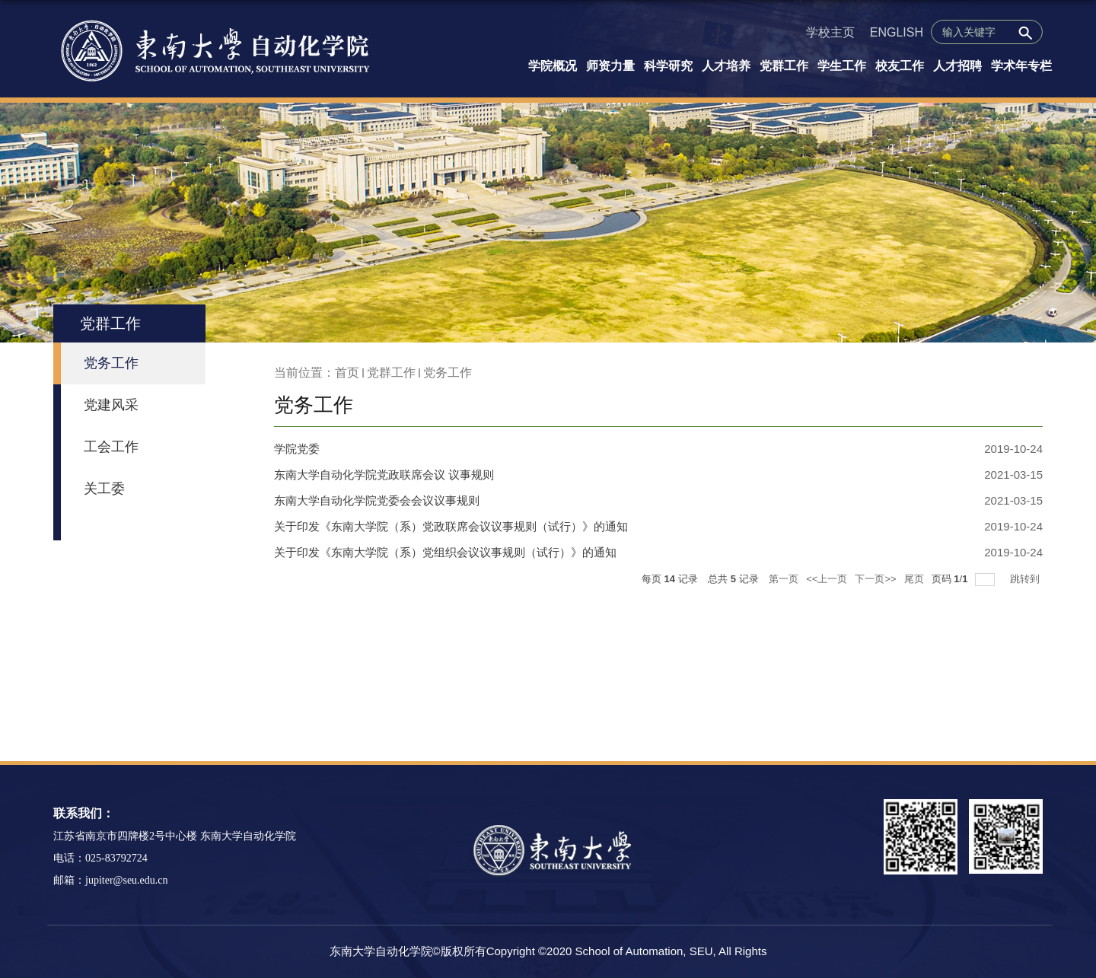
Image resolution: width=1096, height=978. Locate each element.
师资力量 (610, 65)
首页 (347, 372)
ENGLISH (896, 32)
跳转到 (1026, 579)
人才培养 (726, 65)
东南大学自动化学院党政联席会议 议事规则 (384, 474)
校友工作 (899, 65)
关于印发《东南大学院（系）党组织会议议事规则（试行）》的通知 (445, 552)
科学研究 (668, 65)
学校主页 (830, 32)
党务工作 (447, 372)
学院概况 (552, 65)
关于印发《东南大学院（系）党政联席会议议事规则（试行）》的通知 (451, 526)
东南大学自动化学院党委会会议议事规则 (377, 500)
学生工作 (841, 65)
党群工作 (784, 65)
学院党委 (297, 448)
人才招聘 (957, 65)
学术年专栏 (1021, 65)
